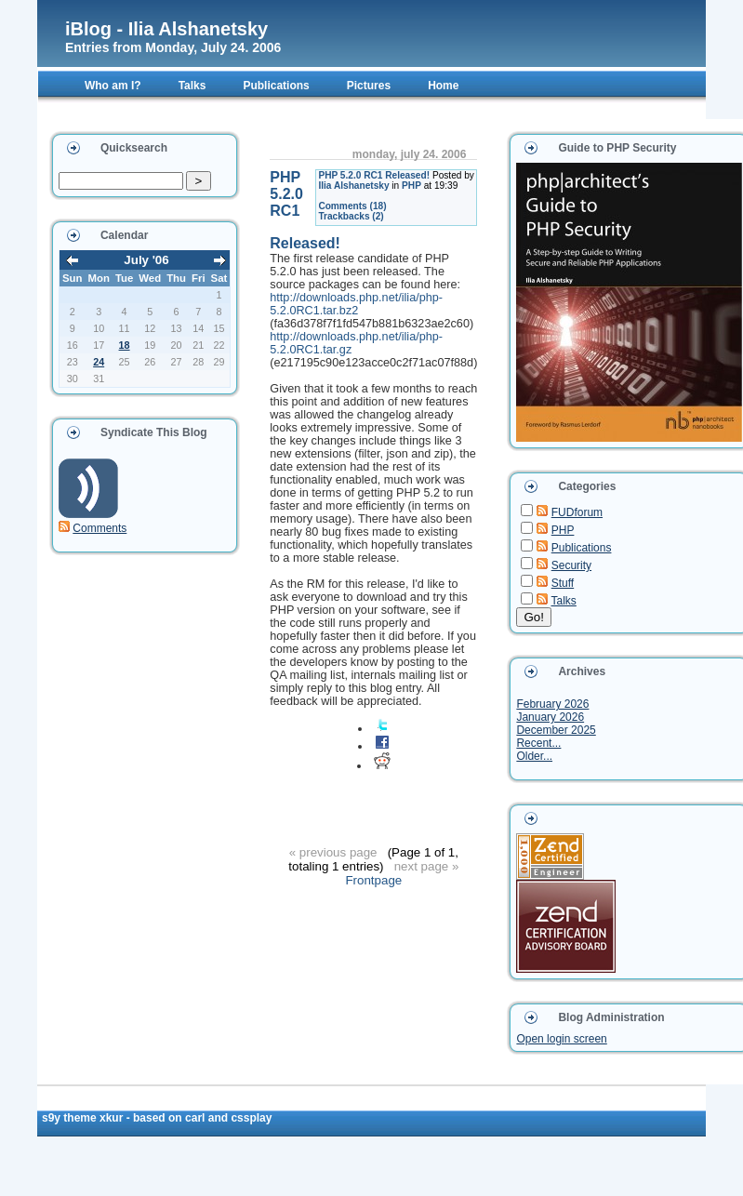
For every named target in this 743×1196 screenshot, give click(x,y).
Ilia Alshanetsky (353, 185)
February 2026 (552, 704)
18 (124, 345)
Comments (99, 528)
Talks (564, 600)
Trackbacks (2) (350, 216)
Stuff (562, 583)
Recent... (538, 743)
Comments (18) (352, 206)
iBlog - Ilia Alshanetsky (166, 29)
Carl (196, 1117)
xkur (113, 1117)
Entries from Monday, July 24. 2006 (173, 47)
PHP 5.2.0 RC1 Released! (374, 175)
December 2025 (555, 730)
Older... (534, 756)
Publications (581, 547)
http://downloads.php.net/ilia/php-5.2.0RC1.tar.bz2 (356, 304)
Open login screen (561, 1038)
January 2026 (550, 717)
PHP (411, 185)
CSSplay (251, 1117)
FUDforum (577, 512)
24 (98, 361)
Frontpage (373, 880)
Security (571, 565)
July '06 (146, 260)
